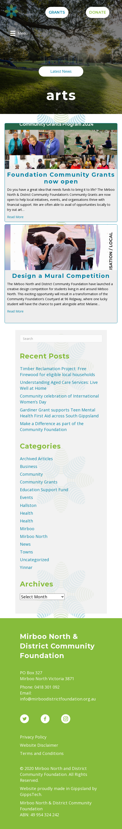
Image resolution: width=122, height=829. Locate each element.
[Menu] (19, 33)
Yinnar (26, 567)
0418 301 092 (47, 687)
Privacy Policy (33, 737)
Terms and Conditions (42, 753)
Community (31, 474)
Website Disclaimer (39, 745)
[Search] (61, 338)
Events (26, 497)
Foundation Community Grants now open (61, 178)
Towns (26, 552)
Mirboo (27, 528)
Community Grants (38, 482)
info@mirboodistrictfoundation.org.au (58, 699)
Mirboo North (33, 536)
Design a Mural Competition (61, 275)
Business (28, 466)
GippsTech (30, 794)
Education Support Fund (44, 489)
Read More (15, 217)
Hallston (28, 505)
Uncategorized (34, 559)
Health (26, 513)
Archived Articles (36, 458)
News (25, 544)
